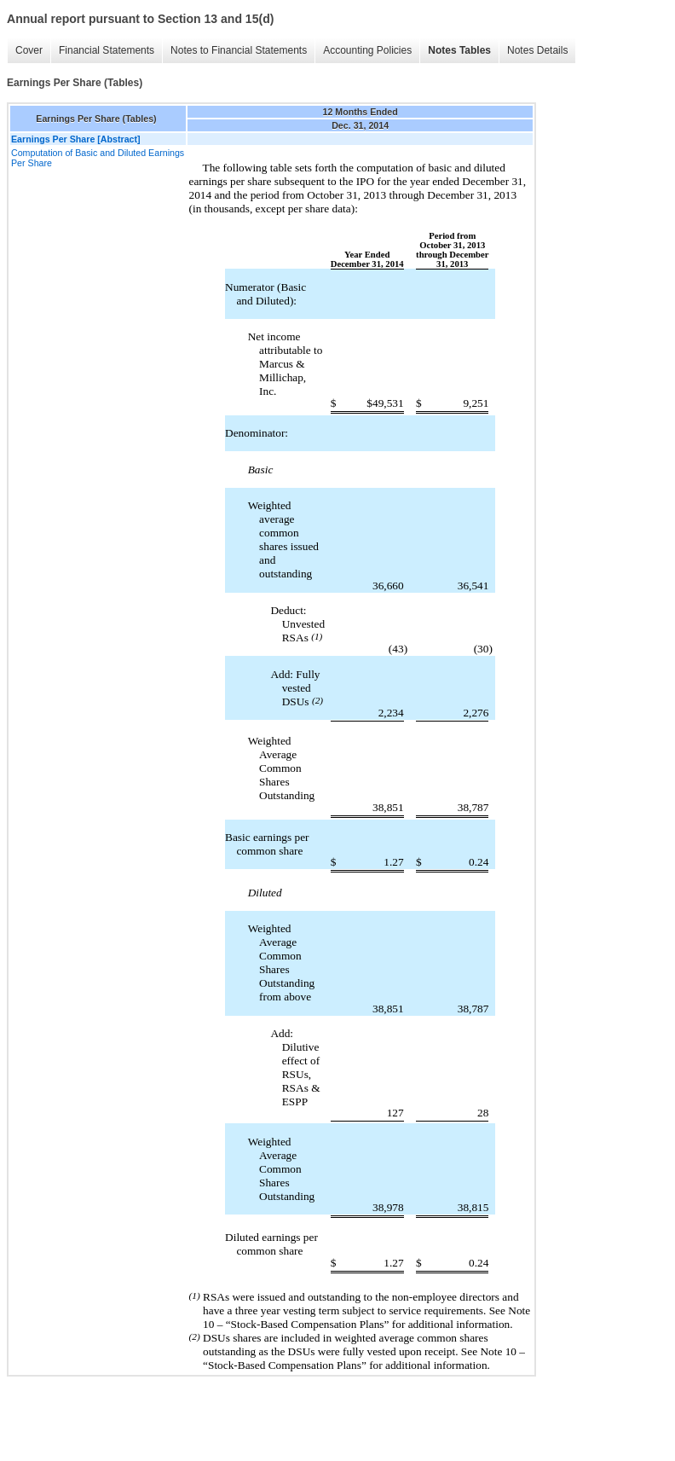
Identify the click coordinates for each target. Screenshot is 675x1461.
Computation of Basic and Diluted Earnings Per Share (97, 158)
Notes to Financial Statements (238, 50)
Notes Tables (459, 50)
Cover (29, 50)
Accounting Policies (367, 50)
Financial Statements (106, 50)
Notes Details (537, 50)
